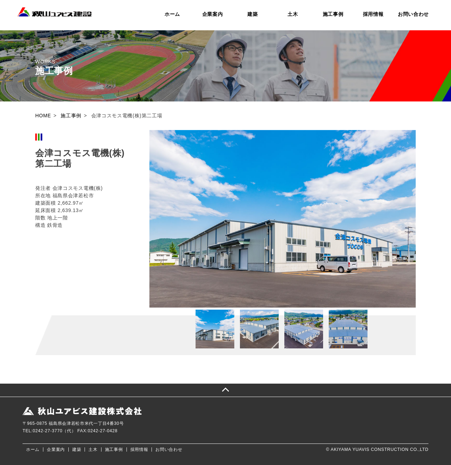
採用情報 (373, 14)
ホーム (172, 14)
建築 (252, 14)
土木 (293, 14)
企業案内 (212, 14)
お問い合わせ (413, 14)
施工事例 (333, 14)
